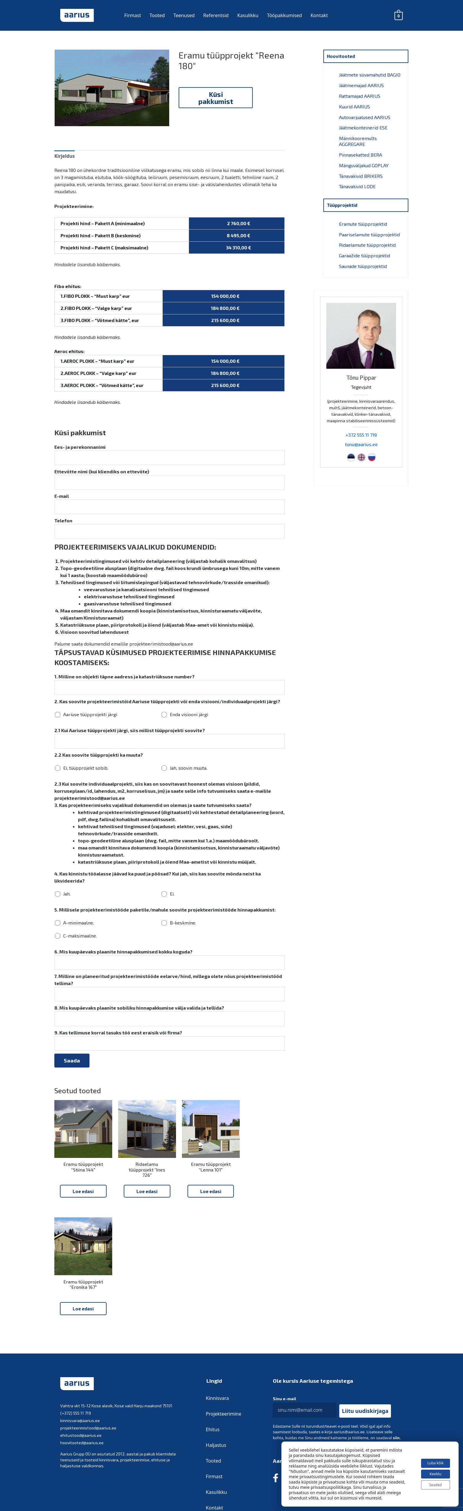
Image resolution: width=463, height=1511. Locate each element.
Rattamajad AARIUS (359, 95)
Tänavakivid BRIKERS (361, 171)
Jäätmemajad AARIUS (361, 85)
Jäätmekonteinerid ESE (363, 125)
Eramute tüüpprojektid (363, 218)
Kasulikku (247, 15)
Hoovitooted (341, 56)
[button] (365, 1323)
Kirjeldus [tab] (64, 181)
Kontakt (319, 15)
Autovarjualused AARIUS (364, 115)
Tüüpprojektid (343, 200)
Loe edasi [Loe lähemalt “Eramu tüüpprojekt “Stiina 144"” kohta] (81, 1217)
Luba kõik (432, 1459)
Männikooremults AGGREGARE (358, 138)
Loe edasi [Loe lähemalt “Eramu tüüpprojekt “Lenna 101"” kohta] (199, 1217)
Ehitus (213, 1341)
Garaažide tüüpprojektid (364, 248)
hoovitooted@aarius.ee (82, 1354)
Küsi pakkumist (216, 97)
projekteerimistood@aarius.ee (88, 1340)
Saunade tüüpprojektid (363, 258)
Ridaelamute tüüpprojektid (367, 238)
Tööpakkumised (284, 15)
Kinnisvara (217, 1310)
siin (396, 1350)
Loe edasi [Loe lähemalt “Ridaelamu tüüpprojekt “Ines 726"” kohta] (140, 1217)
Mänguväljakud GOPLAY (364, 161)
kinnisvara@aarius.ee (80, 1332)
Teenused (184, 15)
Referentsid (216, 15)
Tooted (157, 15)
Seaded (432, 1483)
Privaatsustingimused (280, 1468)
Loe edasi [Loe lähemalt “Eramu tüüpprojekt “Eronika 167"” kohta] (258, 1217)
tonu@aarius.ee (361, 436)
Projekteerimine (224, 1326)
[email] (304, 1322)
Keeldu (431, 1471)
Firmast (132, 15)
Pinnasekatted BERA (360, 151)
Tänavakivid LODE (357, 181)
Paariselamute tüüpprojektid (369, 228)
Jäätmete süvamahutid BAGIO (369, 75)
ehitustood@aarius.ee (81, 1347)
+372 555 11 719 (361, 427)
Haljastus (216, 1357)
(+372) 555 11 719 (75, 1325)
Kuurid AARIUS (354, 105)
